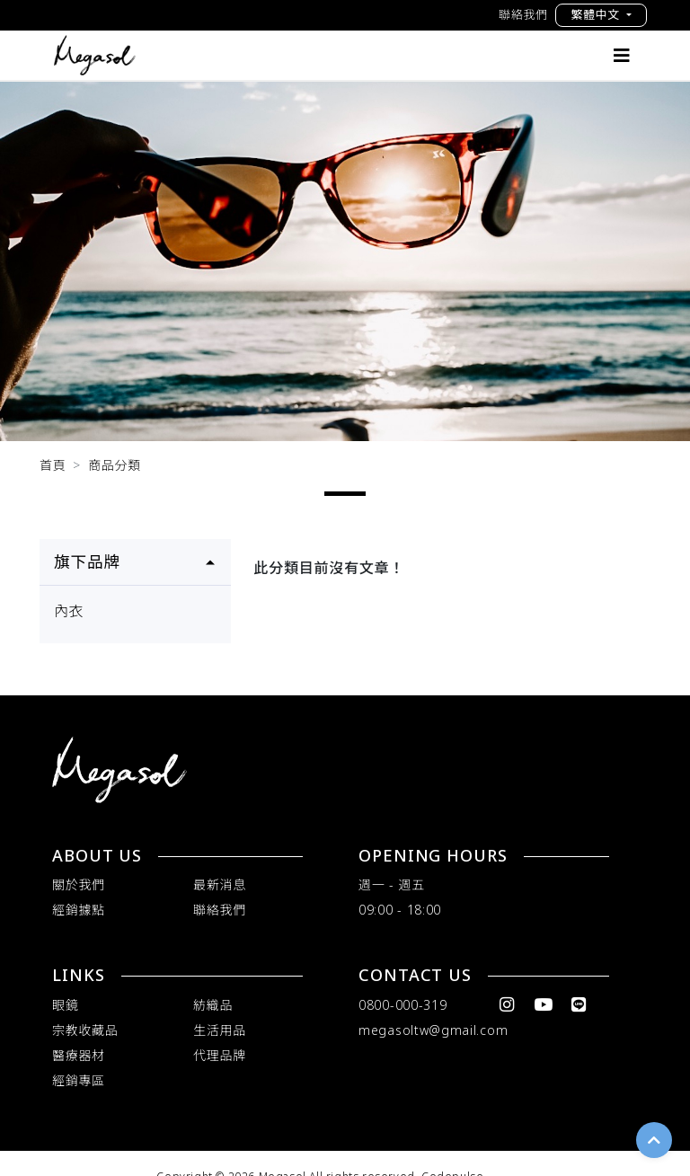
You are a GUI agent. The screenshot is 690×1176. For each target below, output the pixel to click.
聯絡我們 (523, 14)
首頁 (53, 464)
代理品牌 (219, 1055)
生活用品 (219, 1030)
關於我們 (78, 884)
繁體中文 (597, 14)
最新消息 (219, 884)
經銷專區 (78, 1080)
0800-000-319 (402, 1004)
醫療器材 (78, 1055)
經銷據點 (78, 909)
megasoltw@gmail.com (433, 1030)
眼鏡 (65, 1004)
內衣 (69, 611)
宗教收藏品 (85, 1030)
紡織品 (213, 1004)
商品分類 (114, 464)
